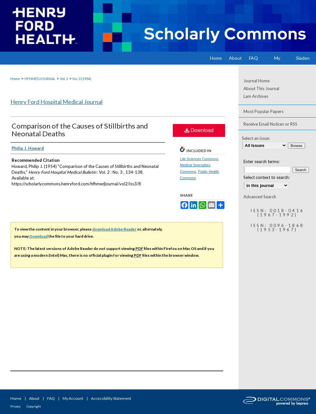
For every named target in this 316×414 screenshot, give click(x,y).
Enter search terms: (261, 161)
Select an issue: (256, 138)
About (34, 398)
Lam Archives (255, 96)
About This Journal (261, 88)
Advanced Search (259, 196)
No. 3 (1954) (82, 79)
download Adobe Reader (114, 229)
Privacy (15, 406)
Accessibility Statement (111, 398)
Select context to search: (266, 177)
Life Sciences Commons (199, 159)
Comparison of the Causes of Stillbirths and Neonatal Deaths (80, 129)
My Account (73, 398)
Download (199, 130)
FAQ (51, 398)
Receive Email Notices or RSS (270, 124)
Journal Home (256, 80)
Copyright (33, 406)
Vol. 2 (64, 79)
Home (15, 79)
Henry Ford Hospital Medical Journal (56, 101)
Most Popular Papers (263, 111)
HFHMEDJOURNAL (40, 79)
